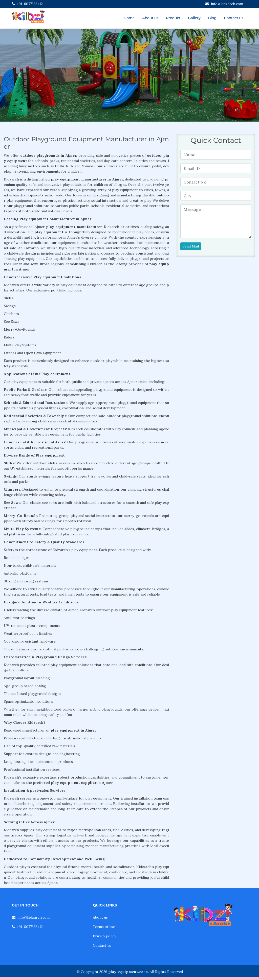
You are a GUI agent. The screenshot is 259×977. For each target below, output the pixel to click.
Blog (212, 18)
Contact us (233, 18)
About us (150, 18)
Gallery (194, 18)
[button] (19, 75)
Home (129, 18)
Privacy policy (104, 936)
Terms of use (104, 926)
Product (173, 18)
